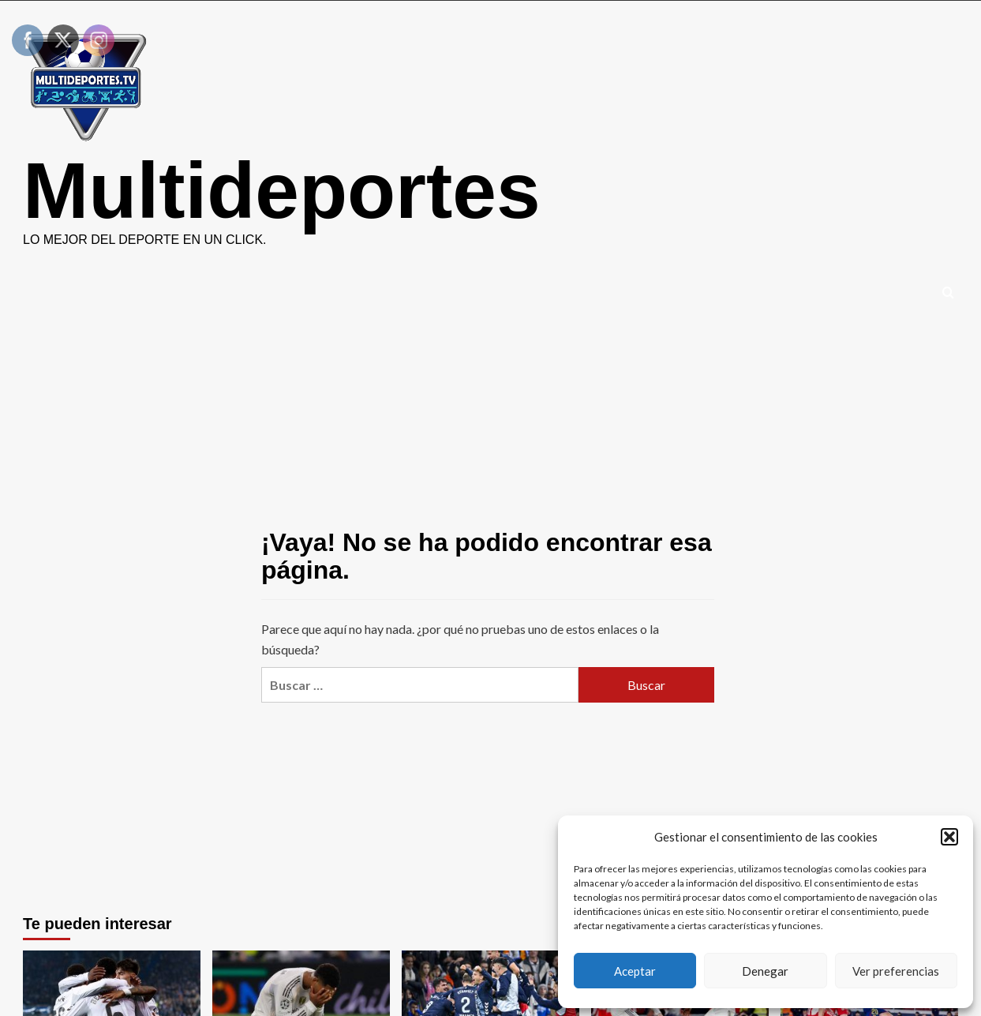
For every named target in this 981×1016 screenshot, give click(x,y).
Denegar (765, 971)
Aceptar (635, 971)
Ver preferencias (895, 971)
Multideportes (282, 190)
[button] (949, 837)
